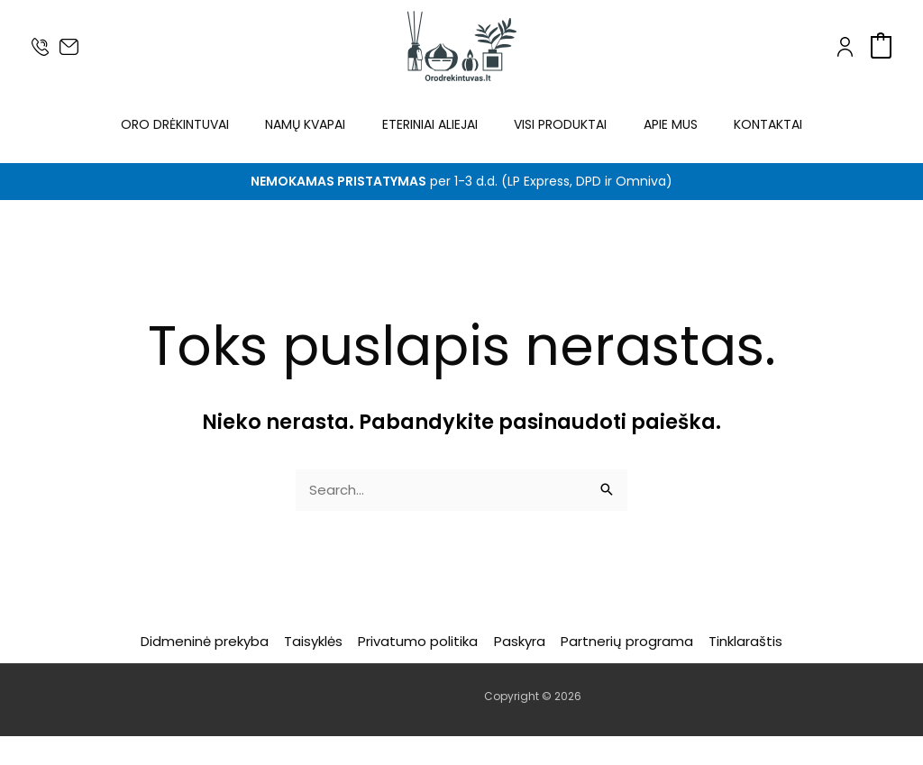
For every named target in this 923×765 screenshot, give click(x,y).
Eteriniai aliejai (429, 139)
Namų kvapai (303, 139)
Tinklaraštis (741, 669)
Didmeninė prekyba (210, 669)
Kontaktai (771, 139)
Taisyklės (317, 669)
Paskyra (518, 669)
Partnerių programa (624, 669)
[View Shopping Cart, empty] (881, 45)
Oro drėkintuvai (171, 139)
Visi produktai (561, 139)
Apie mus (672, 139)
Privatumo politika (420, 669)
